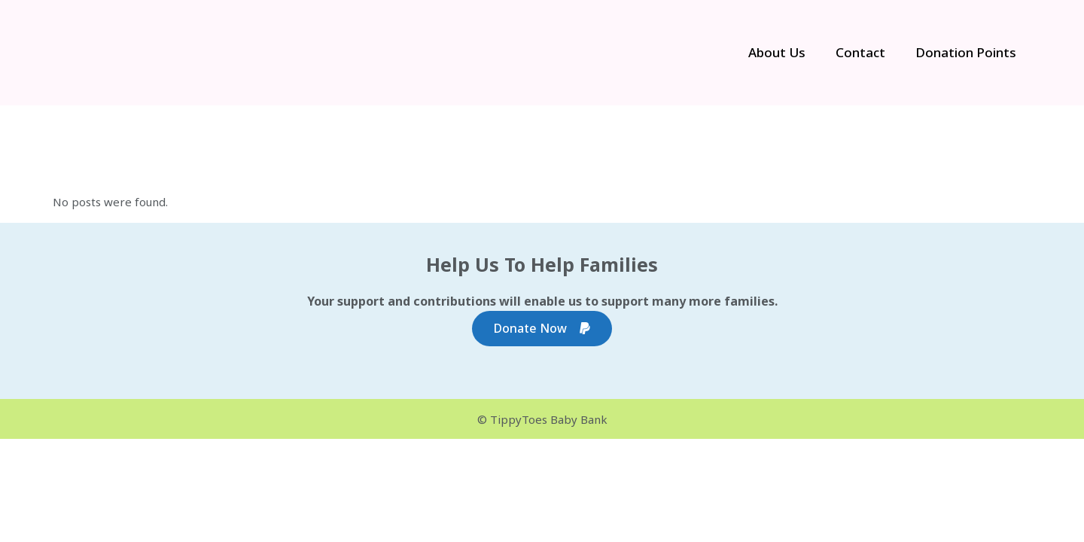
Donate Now (542, 328)
